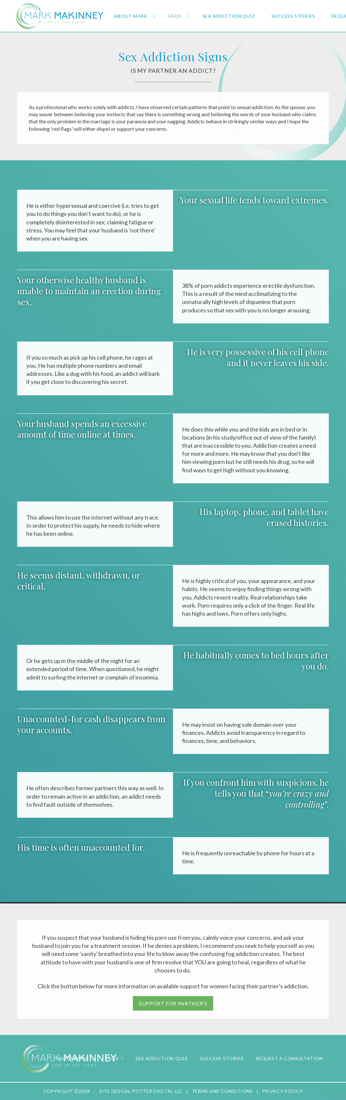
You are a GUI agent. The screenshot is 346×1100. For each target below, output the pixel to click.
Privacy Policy (282, 1091)
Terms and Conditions (222, 1091)
